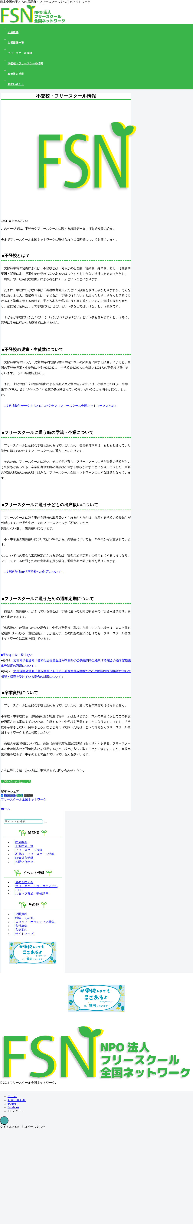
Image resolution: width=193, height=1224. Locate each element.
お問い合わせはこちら (16, 781)
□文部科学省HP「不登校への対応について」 (34, 571)
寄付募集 (21, 925)
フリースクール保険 (28, 850)
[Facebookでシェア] (10, 795)
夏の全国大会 (24, 882)
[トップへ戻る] (4, 1120)
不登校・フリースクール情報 (34, 854)
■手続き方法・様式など (17, 655)
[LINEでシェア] (19, 795)
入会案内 (21, 929)
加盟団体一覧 (24, 846)
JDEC (18, 890)
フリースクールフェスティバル (36, 886)
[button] (28, 795)
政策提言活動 (24, 858)
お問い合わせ (24, 861)
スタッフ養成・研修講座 (31, 893)
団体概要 (21, 842)
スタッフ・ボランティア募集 (34, 921)
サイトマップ (24, 933)
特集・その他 (24, 918)
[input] (23, 821)
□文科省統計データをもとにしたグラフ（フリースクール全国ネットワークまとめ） (60, 405)
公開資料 (21, 914)
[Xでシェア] (2, 795)
